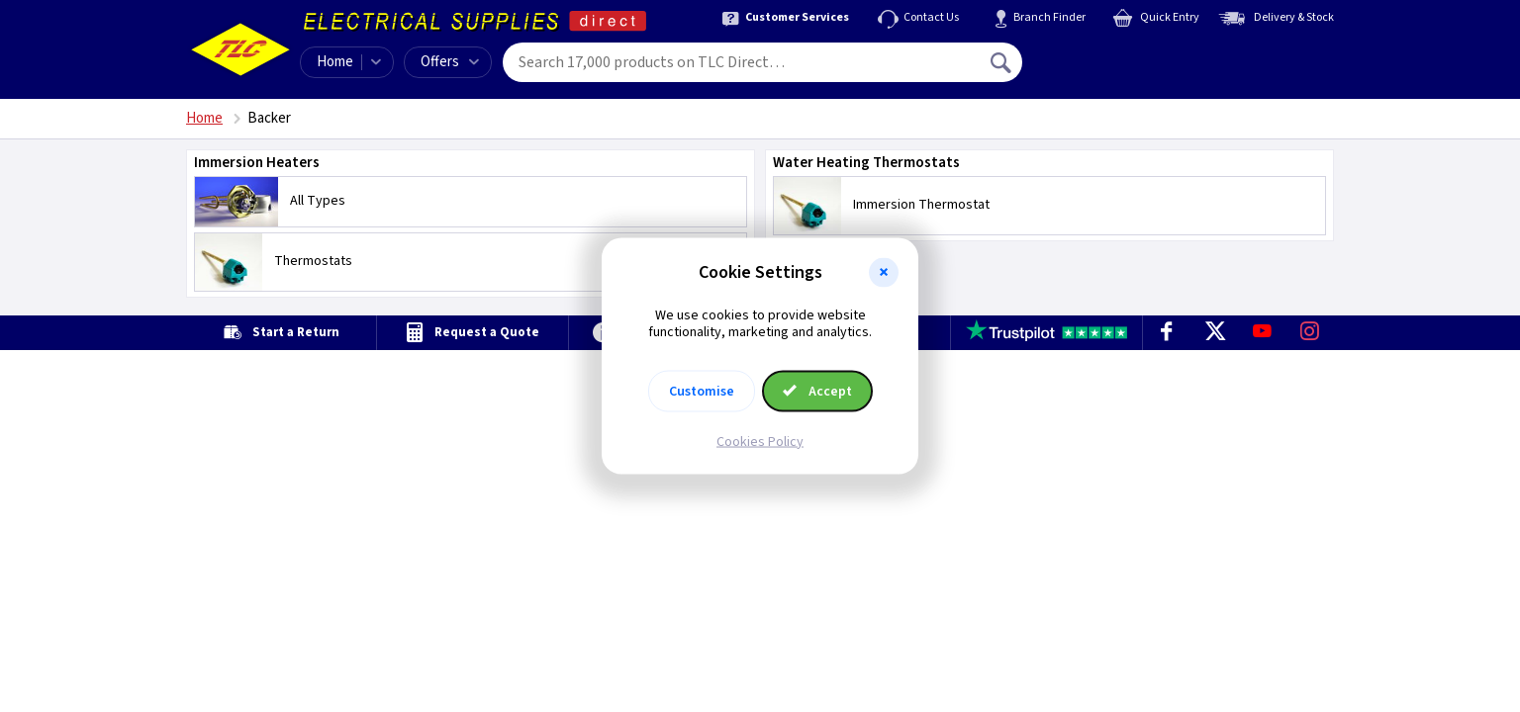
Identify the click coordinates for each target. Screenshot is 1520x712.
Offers (450, 61)
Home (335, 61)
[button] (884, 273)
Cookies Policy (760, 441)
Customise (701, 390)
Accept (817, 390)
